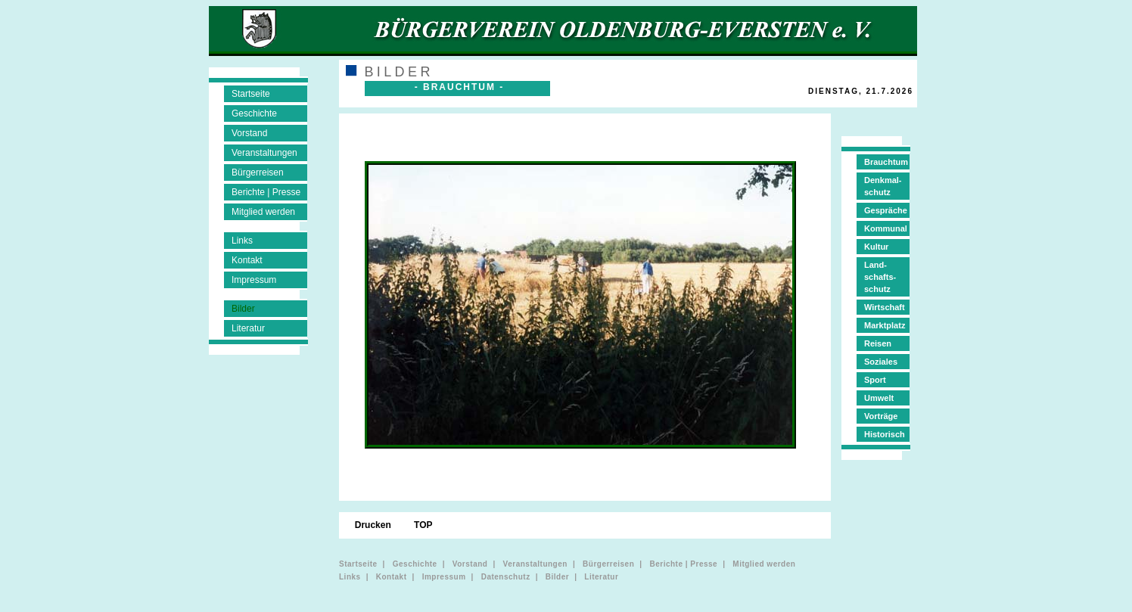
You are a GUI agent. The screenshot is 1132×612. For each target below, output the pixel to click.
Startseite (251, 94)
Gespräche (885, 210)
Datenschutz (505, 577)
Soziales (880, 361)
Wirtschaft (884, 307)
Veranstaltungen (264, 153)
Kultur (876, 246)
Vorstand (249, 133)
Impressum (254, 280)
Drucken (374, 525)
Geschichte (254, 113)
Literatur (248, 328)
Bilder (243, 308)
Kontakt (247, 260)
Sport (875, 379)
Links (242, 240)
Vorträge (880, 416)
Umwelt (879, 397)
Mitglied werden (263, 212)
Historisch (884, 434)
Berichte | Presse (266, 192)
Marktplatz (884, 325)
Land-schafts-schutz (880, 277)
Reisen (877, 343)
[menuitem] (386, 134)
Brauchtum (886, 161)
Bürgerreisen (258, 172)
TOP (424, 525)
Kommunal (885, 228)
